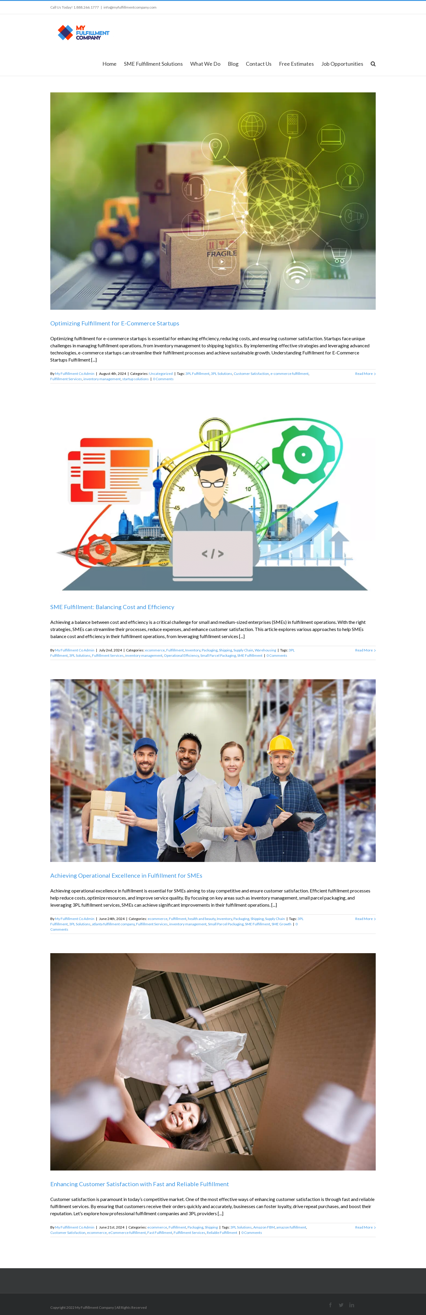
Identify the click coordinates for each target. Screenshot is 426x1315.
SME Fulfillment (249, 655)
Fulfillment (175, 650)
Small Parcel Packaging (218, 655)
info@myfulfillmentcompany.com (130, 7)
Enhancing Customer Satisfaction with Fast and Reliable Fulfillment (139, 1183)
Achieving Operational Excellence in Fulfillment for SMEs (126, 875)
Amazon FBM (264, 1227)
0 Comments (163, 379)
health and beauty (201, 918)
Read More (364, 373)
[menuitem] (113, 63)
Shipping (225, 650)
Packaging (209, 650)
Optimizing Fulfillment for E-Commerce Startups (114, 323)
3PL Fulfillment (197, 373)
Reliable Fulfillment (222, 1232)
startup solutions (135, 379)
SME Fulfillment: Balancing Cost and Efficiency (112, 606)
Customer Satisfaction (251, 373)
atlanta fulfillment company (113, 924)
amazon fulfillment (291, 1227)
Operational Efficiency (181, 655)
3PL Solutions (221, 373)
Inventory (192, 650)
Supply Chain (243, 650)
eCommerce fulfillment (127, 1232)
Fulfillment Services (66, 379)
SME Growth (281, 924)
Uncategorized (161, 373)
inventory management (102, 379)
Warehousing (265, 650)
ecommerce (155, 650)
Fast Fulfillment (159, 1232)
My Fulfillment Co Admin (74, 373)
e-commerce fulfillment (289, 373)
